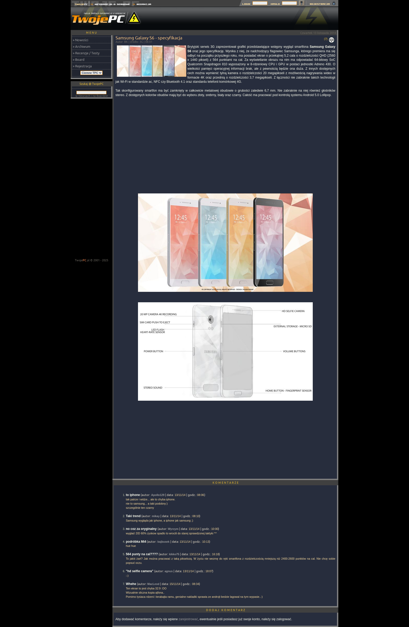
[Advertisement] (243, 18)
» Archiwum (81, 46)
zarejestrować (188, 619)
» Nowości (80, 40)
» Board (79, 59)
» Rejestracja (82, 66)
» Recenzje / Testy (86, 53)
